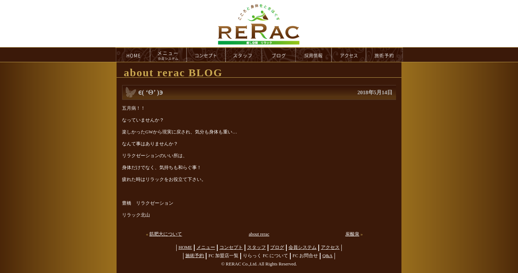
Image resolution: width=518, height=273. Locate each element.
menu (168, 54)
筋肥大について (165, 234)
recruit (314, 54)
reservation (384, 54)
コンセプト (231, 247)
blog (279, 54)
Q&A (327, 255)
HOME (132, 54)
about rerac (259, 234)
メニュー (205, 247)
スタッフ (256, 247)
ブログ (277, 247)
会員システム (302, 247)
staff (244, 54)
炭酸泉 (352, 234)
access (349, 54)
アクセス (330, 247)
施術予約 (194, 255)
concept (206, 54)
